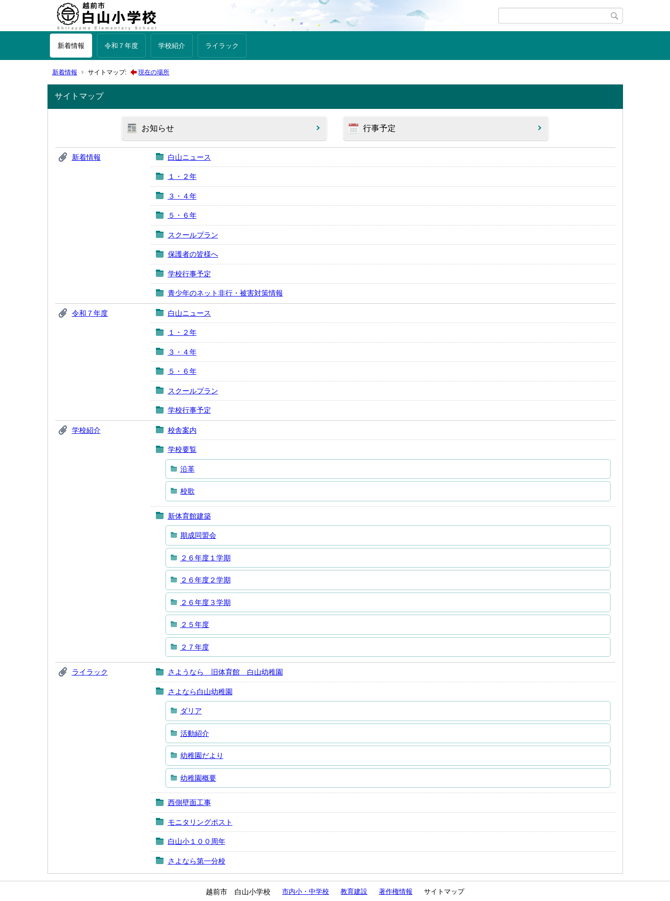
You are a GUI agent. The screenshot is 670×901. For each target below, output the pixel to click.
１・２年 (182, 176)
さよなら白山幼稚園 (200, 692)
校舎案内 (182, 430)
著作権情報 (395, 891)
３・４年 (182, 196)
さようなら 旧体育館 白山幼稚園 (225, 672)
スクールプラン (193, 235)
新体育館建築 (189, 516)
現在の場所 (153, 72)
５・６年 (182, 215)
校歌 (187, 491)
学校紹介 (171, 45)
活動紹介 (194, 733)
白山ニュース (189, 157)
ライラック (222, 45)
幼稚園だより (201, 755)
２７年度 (194, 647)
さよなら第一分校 (196, 861)
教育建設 (354, 891)
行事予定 (379, 128)
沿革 (187, 469)
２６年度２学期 (205, 580)
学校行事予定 (189, 274)
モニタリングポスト (200, 822)
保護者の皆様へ (193, 254)
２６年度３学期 (205, 602)
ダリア (191, 711)
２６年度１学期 (205, 558)
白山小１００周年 (196, 841)
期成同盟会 (198, 535)
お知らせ (157, 128)
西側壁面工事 (189, 802)
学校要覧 (182, 449)
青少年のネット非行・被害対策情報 (225, 293)
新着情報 (71, 45)
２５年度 (194, 624)
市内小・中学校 (305, 891)
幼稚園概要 (198, 778)
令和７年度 (121, 45)
